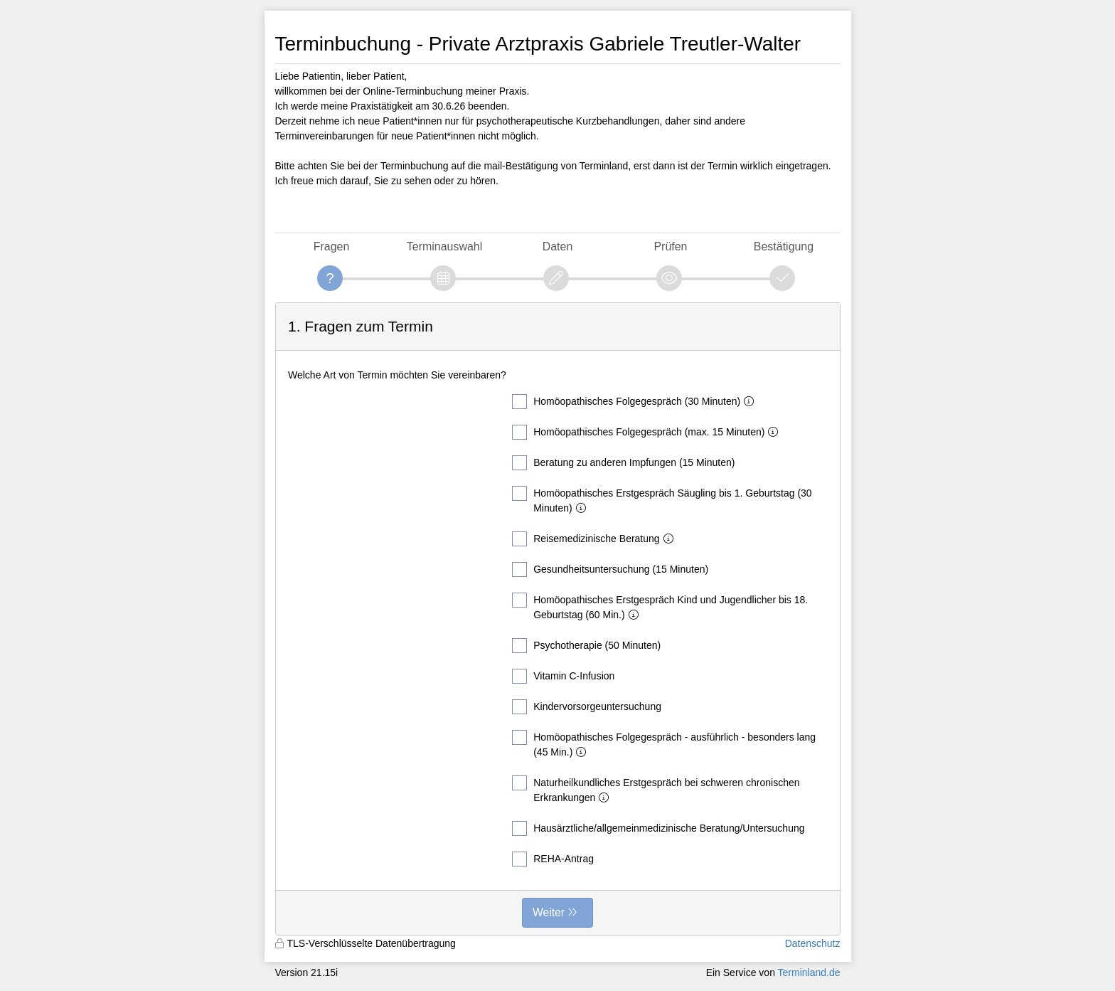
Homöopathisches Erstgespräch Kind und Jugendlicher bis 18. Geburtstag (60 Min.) (660, 606)
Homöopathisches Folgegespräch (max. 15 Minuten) (648, 432)
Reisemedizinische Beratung (595, 538)
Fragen (332, 246)
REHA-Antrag (553, 859)
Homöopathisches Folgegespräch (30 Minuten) (635, 401)
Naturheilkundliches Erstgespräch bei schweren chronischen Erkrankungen (655, 789)
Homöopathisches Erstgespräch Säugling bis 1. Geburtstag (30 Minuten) (661, 500)
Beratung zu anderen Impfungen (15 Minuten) (623, 462)
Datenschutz (813, 943)
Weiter (549, 912)
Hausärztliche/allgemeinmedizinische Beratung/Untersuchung (658, 828)
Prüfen (670, 246)
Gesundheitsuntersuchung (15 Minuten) (610, 569)
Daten (558, 246)
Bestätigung (783, 246)
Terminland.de (809, 972)
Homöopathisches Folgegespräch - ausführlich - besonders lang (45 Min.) (664, 744)
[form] (558, 619)
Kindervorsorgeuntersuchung (586, 706)
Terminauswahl (444, 246)
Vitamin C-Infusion (563, 676)
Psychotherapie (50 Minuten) (586, 645)
